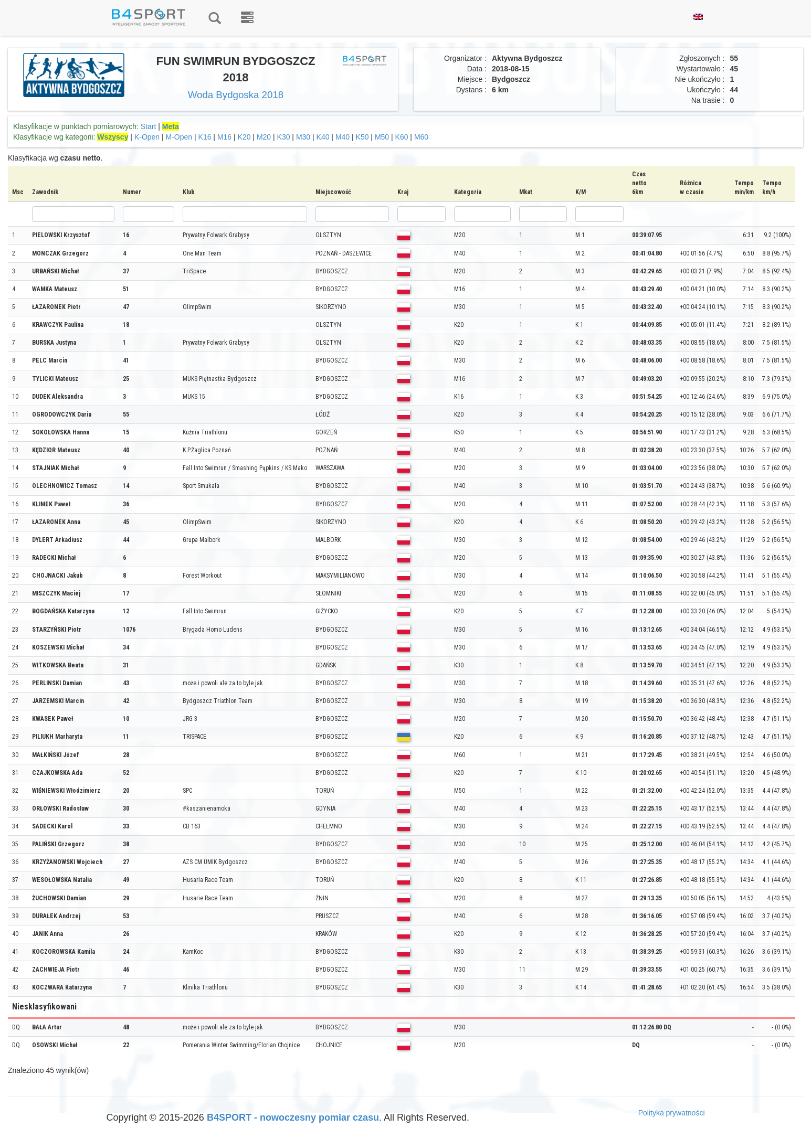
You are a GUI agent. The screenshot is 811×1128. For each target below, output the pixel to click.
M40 (342, 137)
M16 (224, 137)
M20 (264, 137)
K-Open (147, 137)
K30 (283, 137)
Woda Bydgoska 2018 (236, 94)
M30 (303, 137)
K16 (205, 137)
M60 (421, 137)
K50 (362, 137)
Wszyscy (112, 137)
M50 (382, 137)
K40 (323, 137)
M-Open (179, 137)
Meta (170, 126)
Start (148, 126)
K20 (244, 137)
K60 (401, 137)
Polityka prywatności (671, 1113)
